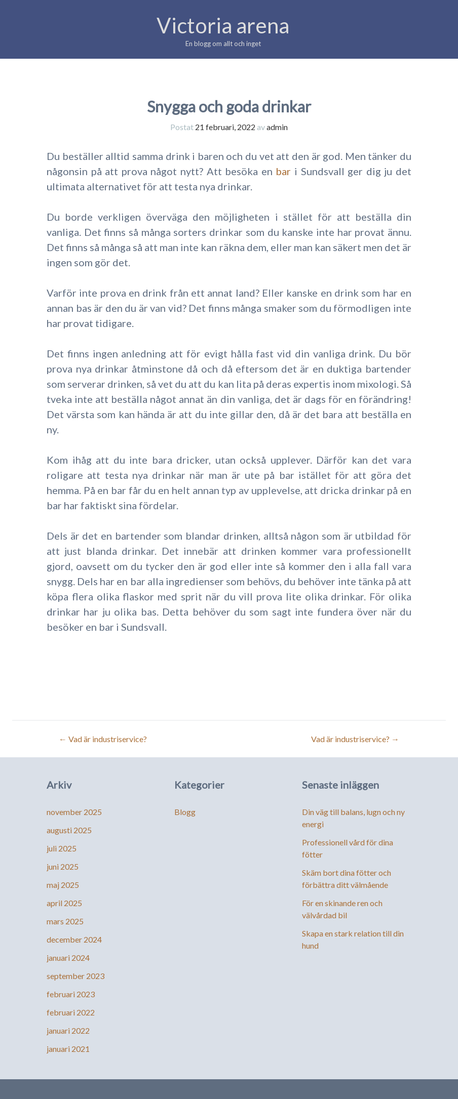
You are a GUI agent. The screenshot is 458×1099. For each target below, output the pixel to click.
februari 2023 (71, 994)
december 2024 (74, 939)
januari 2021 (68, 1048)
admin (277, 127)
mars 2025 (65, 921)
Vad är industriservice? (103, 739)
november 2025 (74, 812)
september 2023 (75, 976)
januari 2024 (68, 957)
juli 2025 (62, 848)
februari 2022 (71, 1012)
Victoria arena (223, 25)
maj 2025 (63, 884)
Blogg (185, 812)
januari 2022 (68, 1030)
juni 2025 (63, 866)
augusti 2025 (69, 830)
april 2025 (64, 903)
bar (283, 171)
